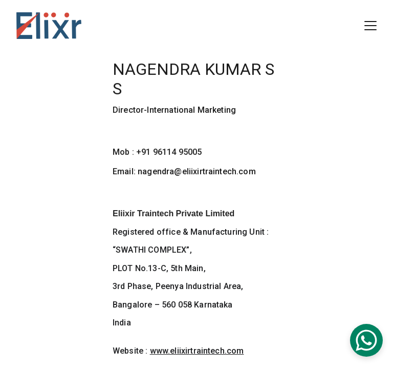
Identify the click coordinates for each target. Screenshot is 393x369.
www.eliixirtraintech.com (197, 351)
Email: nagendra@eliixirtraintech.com (184, 171)
